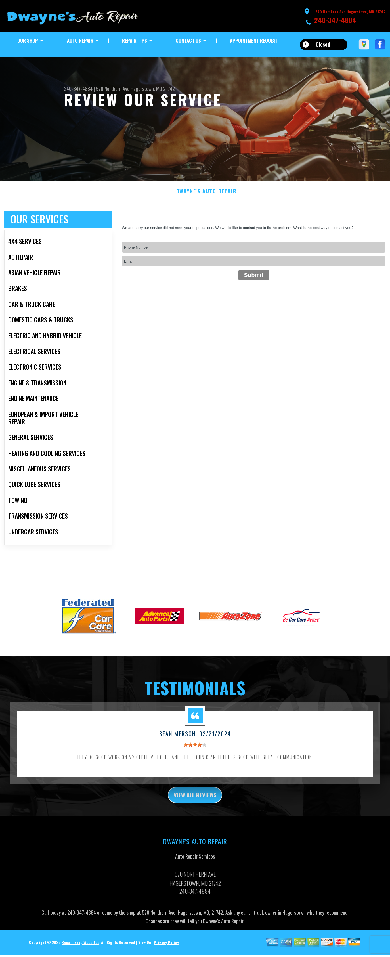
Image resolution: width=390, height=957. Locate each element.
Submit (253, 280)
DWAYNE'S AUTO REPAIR (206, 197)
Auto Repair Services (195, 864)
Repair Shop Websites (80, 950)
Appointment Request (254, 40)
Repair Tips (134, 40)
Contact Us (188, 40)
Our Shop (27, 40)
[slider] (195, 750)
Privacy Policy (166, 950)
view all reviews (195, 801)
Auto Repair (80, 40)
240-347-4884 (335, 20)
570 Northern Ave (112, 88)
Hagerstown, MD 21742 (153, 88)
